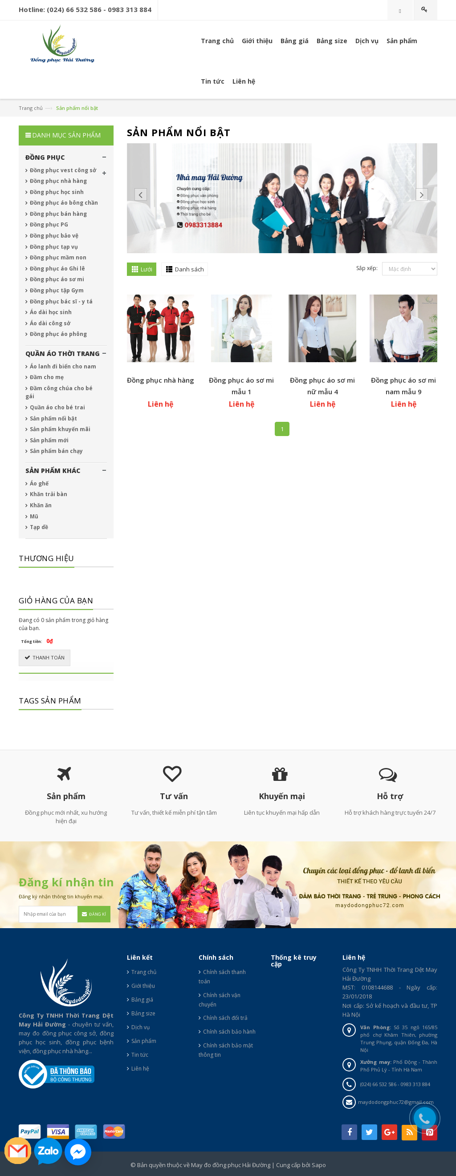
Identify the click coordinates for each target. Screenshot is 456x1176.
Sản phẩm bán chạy (55, 451)
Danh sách (189, 269)
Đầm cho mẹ (46, 377)
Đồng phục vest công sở (62, 170)
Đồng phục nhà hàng (160, 380)
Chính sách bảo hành (229, 1031)
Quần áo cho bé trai (56, 407)
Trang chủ (217, 40)
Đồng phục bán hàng (57, 214)
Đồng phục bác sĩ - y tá (60, 301)
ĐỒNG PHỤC (45, 157)
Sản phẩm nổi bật (52, 418)
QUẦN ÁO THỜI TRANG (62, 353)
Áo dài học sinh (50, 312)
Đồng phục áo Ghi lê (56, 268)
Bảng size (143, 1013)
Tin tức (139, 1055)
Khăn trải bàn (47, 494)
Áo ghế (38, 483)
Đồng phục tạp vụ (53, 247)
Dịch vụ (367, 40)
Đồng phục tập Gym (56, 290)
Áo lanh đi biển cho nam (62, 366)
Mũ (33, 516)
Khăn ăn (40, 505)
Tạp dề (38, 527)
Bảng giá (142, 999)
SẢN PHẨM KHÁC (52, 470)
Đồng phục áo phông (57, 334)
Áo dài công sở (49, 323)
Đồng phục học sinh (56, 192)
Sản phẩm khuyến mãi (59, 429)
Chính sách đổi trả (225, 1018)
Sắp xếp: (367, 268)
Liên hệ (140, 1068)
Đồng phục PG (48, 224)
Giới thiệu (143, 986)
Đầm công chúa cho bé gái (59, 392)
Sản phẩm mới (48, 440)
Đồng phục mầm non (57, 257)
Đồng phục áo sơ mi (56, 279)
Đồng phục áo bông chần (63, 202)
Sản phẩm (402, 40)
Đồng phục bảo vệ (53, 235)
